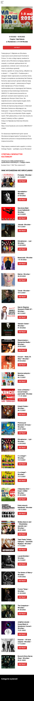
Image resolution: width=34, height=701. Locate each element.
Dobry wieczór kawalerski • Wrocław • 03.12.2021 (25, 507)
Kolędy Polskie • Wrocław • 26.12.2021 (23, 408)
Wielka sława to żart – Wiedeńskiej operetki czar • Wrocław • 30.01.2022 (24, 526)
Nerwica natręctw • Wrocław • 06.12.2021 (24, 375)
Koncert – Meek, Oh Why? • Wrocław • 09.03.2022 (24, 359)
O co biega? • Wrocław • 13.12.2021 (22, 458)
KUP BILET (22, 181)
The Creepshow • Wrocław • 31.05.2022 (23, 608)
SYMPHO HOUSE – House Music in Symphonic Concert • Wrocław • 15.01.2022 (25, 626)
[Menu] (2, 2)
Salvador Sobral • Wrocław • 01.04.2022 (23, 326)
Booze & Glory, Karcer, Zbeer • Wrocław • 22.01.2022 (25, 658)
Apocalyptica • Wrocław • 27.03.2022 (22, 194)
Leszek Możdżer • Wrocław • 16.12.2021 (24, 558)
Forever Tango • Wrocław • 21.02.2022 (23, 591)
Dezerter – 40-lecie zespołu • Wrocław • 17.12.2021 (24, 642)
